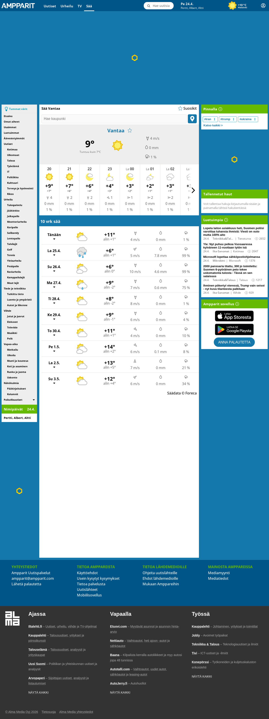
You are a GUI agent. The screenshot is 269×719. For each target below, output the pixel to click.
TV (80, 6)
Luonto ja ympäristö (19, 299)
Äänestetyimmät (14, 138)
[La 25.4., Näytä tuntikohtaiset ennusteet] (120, 252)
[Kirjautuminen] (263, 5)
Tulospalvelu (14, 205)
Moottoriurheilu (17, 221)
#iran (207, 119)
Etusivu (8, 116)
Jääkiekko (13, 210)
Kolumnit (12, 394)
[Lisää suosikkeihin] (130, 130)
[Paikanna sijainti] (192, 118)
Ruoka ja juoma (16, 372)
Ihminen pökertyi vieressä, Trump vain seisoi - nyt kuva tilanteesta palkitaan (234, 287)
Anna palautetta (234, 342)
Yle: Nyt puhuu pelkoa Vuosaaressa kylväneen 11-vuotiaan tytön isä (227, 245)
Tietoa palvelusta (91, 584)
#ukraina (245, 119)
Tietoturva (244, 238)
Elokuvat (12, 321)
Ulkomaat (13, 155)
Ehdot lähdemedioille (160, 578)
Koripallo (12, 227)
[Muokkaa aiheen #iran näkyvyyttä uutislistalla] (215, 119)
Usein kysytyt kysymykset (98, 578)
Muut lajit (13, 283)
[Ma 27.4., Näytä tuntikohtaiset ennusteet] (120, 284)
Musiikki (12, 333)
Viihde (7, 310)
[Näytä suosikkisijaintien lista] (187, 108)
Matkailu (12, 349)
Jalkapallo (13, 216)
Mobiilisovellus (89, 595)
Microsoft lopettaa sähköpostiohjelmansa (231, 257)
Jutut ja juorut (15, 316)
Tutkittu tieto (15, 294)
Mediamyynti (219, 572)
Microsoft (235, 261)
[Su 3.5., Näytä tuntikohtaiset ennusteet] (120, 380)
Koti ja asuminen (17, 366)
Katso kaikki (213, 125)
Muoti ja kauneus (17, 360)
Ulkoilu (11, 355)
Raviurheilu (14, 271)
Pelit (10, 338)
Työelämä (13, 166)
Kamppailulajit (16, 277)
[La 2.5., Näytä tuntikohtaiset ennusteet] (120, 364)
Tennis (11, 255)
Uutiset (50, 6)
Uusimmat (10, 127)
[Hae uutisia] (158, 5)
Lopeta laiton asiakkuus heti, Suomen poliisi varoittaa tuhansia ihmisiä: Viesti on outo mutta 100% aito (233, 231)
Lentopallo (13, 238)
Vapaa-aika (11, 344)
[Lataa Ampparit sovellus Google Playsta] (234, 329)
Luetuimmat (11, 132)
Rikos (10, 194)
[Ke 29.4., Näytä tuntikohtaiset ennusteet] (120, 316)
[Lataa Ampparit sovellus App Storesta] (234, 316)
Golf (9, 249)
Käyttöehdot (87, 572)
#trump (225, 119)
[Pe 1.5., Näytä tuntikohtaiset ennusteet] (120, 348)
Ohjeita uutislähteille (160, 572)
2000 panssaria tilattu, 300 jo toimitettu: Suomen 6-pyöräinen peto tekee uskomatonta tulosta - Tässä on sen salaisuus (230, 271)
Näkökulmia (11, 383)
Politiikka (13, 177)
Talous (11, 160)
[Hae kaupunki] (114, 118)
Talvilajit (12, 244)
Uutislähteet (87, 589)
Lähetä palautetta (26, 584)
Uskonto (12, 377)
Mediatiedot (218, 578)
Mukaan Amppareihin (161, 584)
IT (8, 171)
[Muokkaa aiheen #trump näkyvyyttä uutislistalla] (234, 119)
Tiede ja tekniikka (15, 288)
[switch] (34, 399)
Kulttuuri (12, 182)
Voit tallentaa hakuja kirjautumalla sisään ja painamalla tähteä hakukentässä (231, 206)
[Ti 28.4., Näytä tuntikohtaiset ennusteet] (120, 300)
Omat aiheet (12, 121)
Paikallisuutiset (13, 399)
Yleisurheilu (14, 260)
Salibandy (13, 232)
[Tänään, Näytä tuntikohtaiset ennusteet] (120, 236)
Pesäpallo (13, 266)
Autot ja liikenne (17, 305)
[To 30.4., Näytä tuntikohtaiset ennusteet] (120, 332)
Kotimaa (12, 149)
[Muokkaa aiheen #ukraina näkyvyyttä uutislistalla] (255, 119)
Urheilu (67, 6)
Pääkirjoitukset (16, 388)
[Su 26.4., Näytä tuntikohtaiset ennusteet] (120, 268)
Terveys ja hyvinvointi (20, 188)
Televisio (12, 327)
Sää (89, 6)
